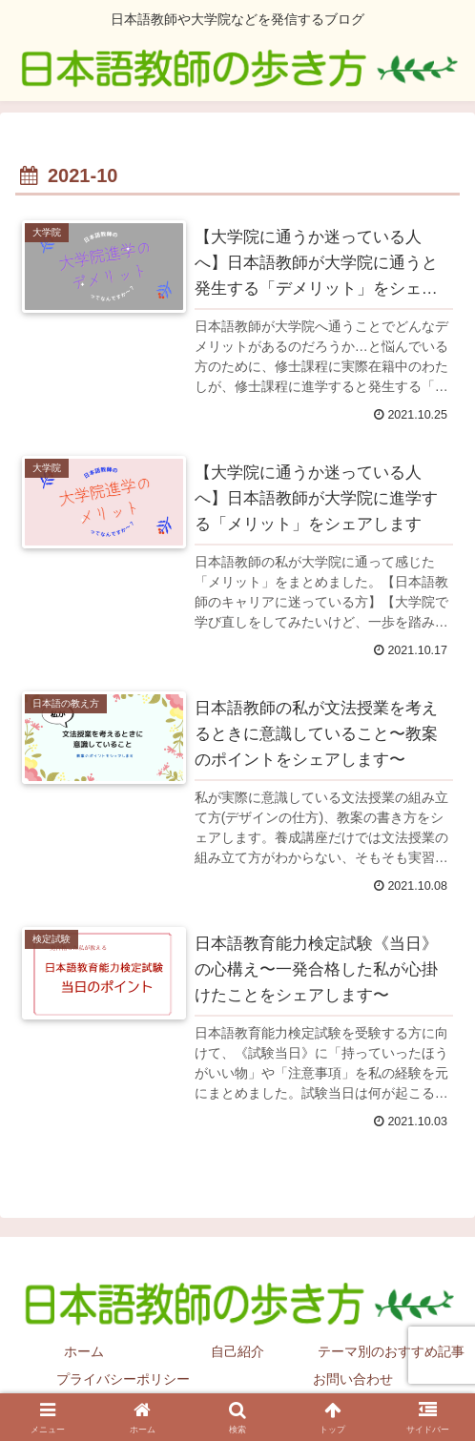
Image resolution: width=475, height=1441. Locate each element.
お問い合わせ (353, 1380)
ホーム (84, 1352)
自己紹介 (237, 1352)
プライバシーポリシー (123, 1380)
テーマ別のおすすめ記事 (391, 1352)
